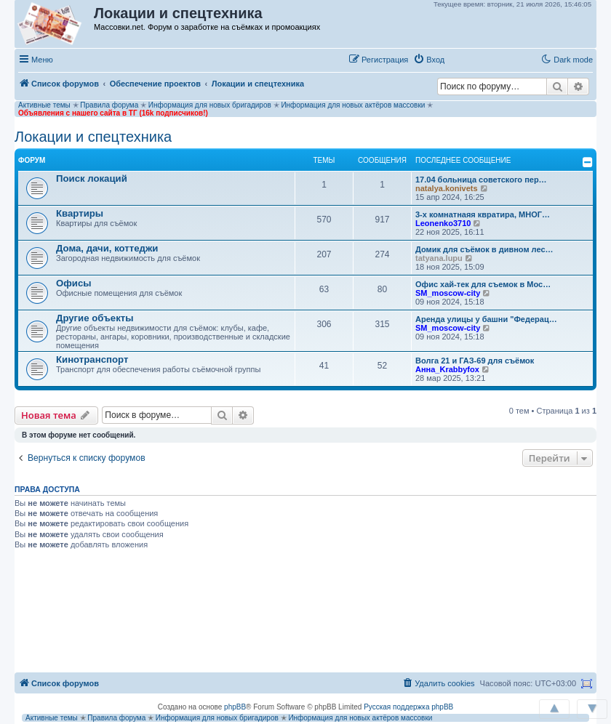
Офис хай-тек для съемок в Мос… (483, 284)
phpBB (235, 707)
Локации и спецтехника (93, 137)
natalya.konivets (446, 188)
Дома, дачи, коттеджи (107, 248)
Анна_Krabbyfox (447, 369)
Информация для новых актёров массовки (353, 105)
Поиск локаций (91, 178)
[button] (465, 59)
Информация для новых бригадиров (209, 105)
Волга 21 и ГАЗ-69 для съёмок (474, 360)
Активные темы (44, 105)
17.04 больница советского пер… (481, 179)
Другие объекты (95, 318)
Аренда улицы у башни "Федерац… (486, 319)
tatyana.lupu (439, 258)
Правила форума (109, 105)
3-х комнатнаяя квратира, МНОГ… (482, 214)
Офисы (74, 283)
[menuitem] (428, 59)
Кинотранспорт (92, 359)
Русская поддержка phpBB (408, 707)
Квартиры (79, 213)
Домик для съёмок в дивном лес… (484, 249)
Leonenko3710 (443, 223)
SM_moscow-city (447, 293)
